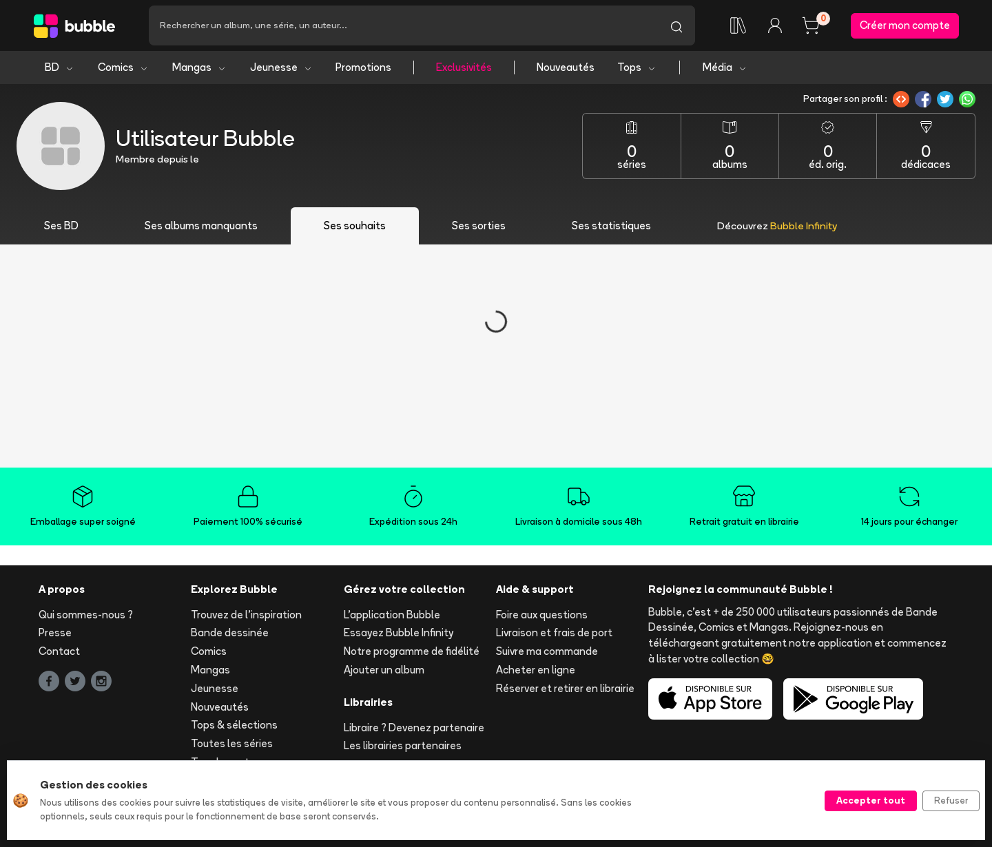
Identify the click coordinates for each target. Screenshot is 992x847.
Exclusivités (464, 67)
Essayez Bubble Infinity (398, 632)
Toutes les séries (232, 743)
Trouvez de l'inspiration (246, 614)
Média (725, 67)
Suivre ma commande (547, 651)
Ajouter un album (384, 669)
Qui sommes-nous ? (86, 614)
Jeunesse (281, 67)
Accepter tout (870, 800)
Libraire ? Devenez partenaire (414, 727)
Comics (123, 67)
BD (59, 67)
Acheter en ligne (535, 669)
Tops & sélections (234, 724)
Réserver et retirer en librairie (565, 688)
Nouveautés (566, 67)
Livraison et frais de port (554, 632)
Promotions (363, 67)
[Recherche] (403, 25)
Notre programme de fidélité (411, 651)
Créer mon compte (905, 25)
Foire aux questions (542, 614)
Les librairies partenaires (403, 745)
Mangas (199, 67)
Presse (55, 632)
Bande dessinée (230, 632)
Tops (637, 67)
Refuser (951, 800)
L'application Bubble (392, 614)
